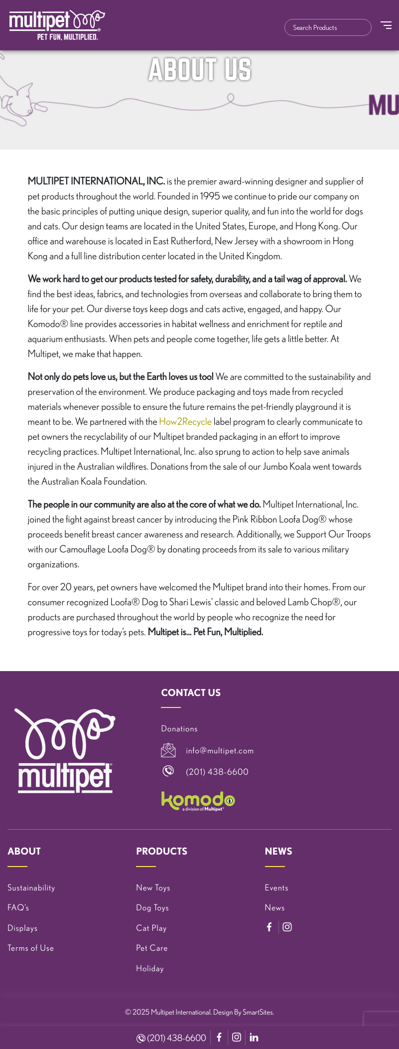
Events (277, 887)
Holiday (150, 968)
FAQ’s (18, 907)
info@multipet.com (220, 750)
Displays (22, 928)
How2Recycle (185, 421)
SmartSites (257, 1012)
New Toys (153, 887)
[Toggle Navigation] (386, 25)
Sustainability (31, 887)
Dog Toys (152, 907)
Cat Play (151, 928)
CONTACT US (191, 692)
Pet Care (152, 948)
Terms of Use (30, 948)
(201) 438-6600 (171, 1038)
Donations (179, 728)
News (275, 907)
